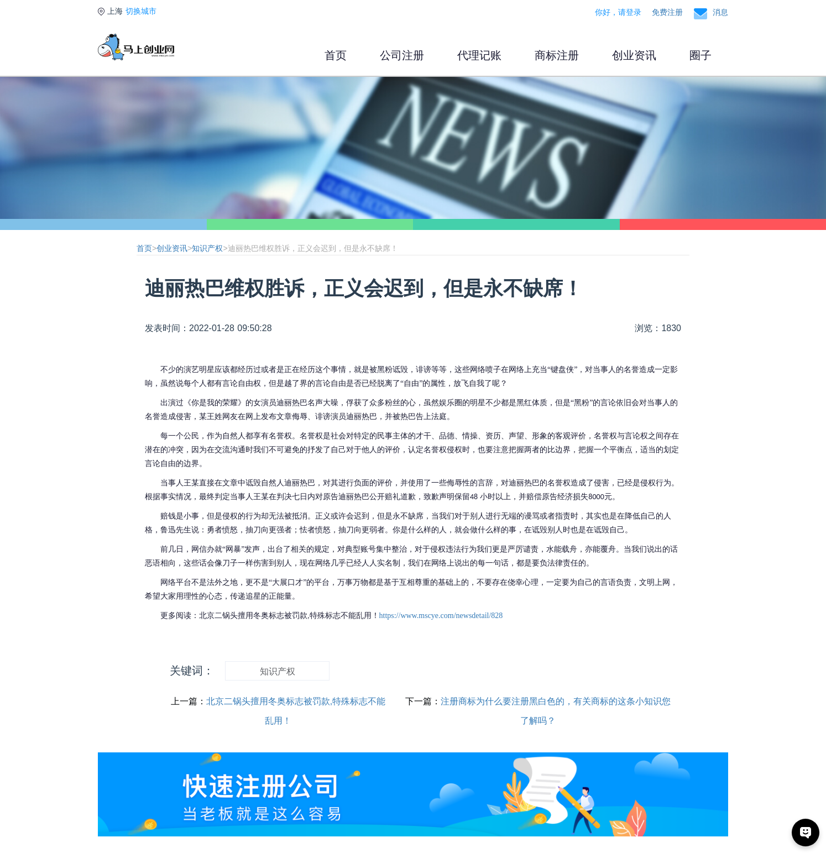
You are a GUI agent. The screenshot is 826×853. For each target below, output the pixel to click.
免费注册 (667, 12)
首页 (336, 55)
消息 (720, 12)
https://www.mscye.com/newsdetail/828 (441, 615)
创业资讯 (634, 55)
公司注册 (402, 55)
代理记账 (479, 55)
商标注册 (557, 55)
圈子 (700, 55)
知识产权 (207, 248)
